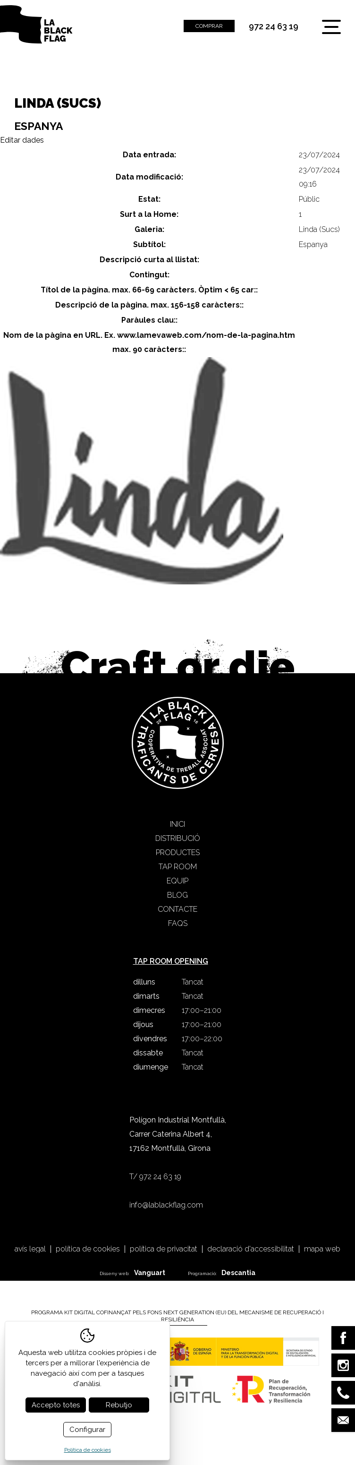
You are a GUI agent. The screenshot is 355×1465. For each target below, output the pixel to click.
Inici (177, 824)
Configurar (87, 1429)
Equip (177, 880)
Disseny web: (132, 1272)
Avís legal (30, 1249)
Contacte (177, 909)
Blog (177, 895)
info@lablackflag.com (166, 1204)
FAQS (177, 923)
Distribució (177, 838)
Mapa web (322, 1249)
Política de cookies (88, 1249)
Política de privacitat (163, 1249)
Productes (178, 852)
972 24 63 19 (273, 26)
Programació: (221, 1272)
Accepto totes (56, 1405)
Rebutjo (119, 1405)
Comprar (209, 26)
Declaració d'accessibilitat (250, 1249)
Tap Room (178, 866)
